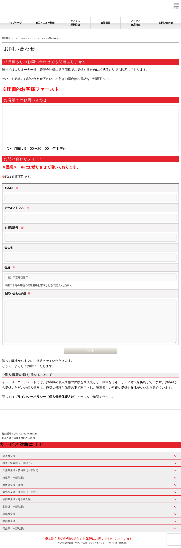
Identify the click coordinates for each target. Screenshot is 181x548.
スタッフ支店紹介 (135, 22)
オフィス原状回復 (75, 22)
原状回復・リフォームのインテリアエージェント (87, 543)
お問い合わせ (166, 22)
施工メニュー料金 (45, 22)
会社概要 (105, 22)
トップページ (15, 22)
